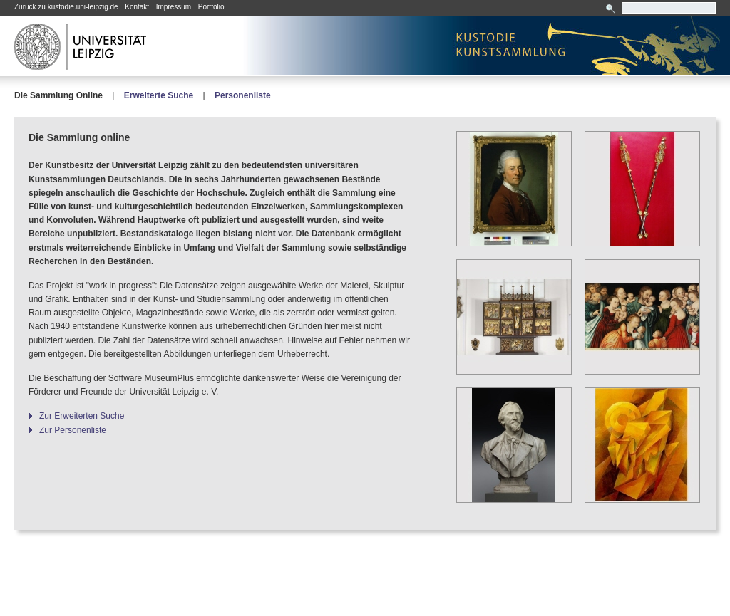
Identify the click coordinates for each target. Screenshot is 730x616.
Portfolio (211, 7)
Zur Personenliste (72, 430)
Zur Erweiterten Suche (81, 416)
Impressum (173, 7)
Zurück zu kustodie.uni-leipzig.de (66, 7)
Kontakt (137, 7)
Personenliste (243, 95)
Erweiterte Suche (158, 95)
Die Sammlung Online (58, 95)
